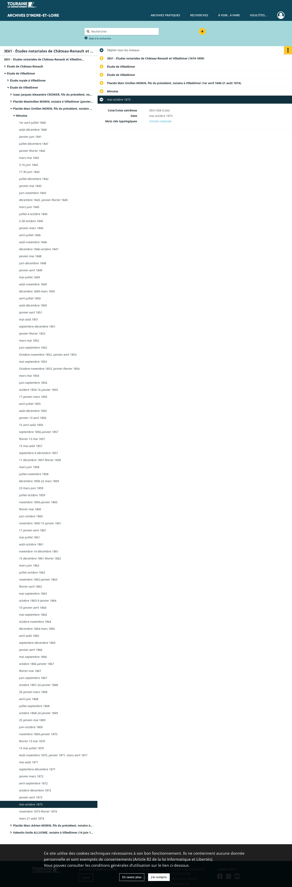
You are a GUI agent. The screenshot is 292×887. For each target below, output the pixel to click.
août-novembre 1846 (33, 242)
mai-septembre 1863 (33, 593)
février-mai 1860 (30, 509)
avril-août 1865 (29, 636)
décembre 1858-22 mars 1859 (39, 481)
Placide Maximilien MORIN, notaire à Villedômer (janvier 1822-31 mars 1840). (53, 101)
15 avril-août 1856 (31, 425)
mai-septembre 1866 (33, 657)
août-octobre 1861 (31, 544)
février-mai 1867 (30, 671)
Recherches (199, 15)
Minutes (21, 115)
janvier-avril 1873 (30, 797)
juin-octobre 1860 (31, 516)
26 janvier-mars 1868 (33, 692)
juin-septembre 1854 (33, 383)
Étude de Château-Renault (25, 66)
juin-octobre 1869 (31, 727)
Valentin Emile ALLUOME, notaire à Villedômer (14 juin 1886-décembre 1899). (53, 832)
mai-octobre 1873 (30, 804)
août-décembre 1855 (33, 411)
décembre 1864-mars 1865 (37, 629)
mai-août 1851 (28, 319)
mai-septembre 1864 (33, 615)
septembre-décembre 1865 (37, 643)
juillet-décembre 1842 (33, 179)
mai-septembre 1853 (33, 361)
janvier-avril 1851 (30, 312)
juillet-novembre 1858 (33, 474)
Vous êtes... (258, 15)
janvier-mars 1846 (31, 228)
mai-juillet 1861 (29, 537)
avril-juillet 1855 (30, 404)
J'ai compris (159, 877)
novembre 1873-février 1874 (38, 811)
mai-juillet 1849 (29, 277)
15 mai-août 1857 (30, 446)
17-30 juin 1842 (29, 172)
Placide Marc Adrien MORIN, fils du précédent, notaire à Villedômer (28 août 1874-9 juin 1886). (53, 825)
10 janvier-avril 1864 (32, 607)
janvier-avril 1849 (30, 270)
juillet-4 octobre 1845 (33, 214)
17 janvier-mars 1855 (33, 397)
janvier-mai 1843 (30, 186)
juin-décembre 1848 (32, 263)
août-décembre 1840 (33, 130)
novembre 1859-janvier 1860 (38, 502)
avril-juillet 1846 (30, 235)
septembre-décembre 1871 (37, 769)
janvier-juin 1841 (30, 137)
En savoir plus (131, 877)
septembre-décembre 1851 (37, 326)
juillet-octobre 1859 (32, 495)
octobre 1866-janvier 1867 (36, 664)
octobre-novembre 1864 (35, 622)
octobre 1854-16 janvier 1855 (38, 390)
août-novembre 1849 (33, 284)
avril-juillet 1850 (30, 298)
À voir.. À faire (229, 15)
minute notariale (160, 121)
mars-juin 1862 (29, 565)
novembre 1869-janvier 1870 (38, 734)
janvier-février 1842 (32, 151)
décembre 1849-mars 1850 (37, 291)
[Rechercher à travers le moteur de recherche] (123, 31)
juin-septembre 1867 (33, 678)
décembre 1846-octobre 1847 (38, 249)
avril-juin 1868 (28, 699)
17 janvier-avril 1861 (32, 530)
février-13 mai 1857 (32, 439)
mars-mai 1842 (29, 158)
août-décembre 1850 (33, 305)
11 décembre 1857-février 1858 (40, 460)
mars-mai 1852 (29, 340)
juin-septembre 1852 (33, 347)
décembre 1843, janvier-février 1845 (43, 200)
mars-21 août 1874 (31, 818)
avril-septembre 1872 (33, 783)
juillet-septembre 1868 (34, 706)
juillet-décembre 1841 (33, 144)
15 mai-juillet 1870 (31, 748)
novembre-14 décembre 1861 (39, 551)
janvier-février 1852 (32, 333)
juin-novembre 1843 (32, 193)
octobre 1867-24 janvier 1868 (38, 685)
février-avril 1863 (30, 586)
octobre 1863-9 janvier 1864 (37, 600)
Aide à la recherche (100, 38)
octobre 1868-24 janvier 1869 (38, 713)
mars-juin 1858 (29, 467)
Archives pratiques (165, 15)
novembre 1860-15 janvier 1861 (40, 523)
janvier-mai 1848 (30, 256)
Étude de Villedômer (21, 73)
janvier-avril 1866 (30, 650)
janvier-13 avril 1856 (32, 418)
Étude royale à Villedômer (28, 80)
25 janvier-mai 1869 (32, 720)
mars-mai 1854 (29, 376)
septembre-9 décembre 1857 (38, 453)
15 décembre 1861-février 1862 (40, 558)
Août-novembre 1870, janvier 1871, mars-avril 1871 (53, 755)
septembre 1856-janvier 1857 (38, 432)
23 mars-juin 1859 (31, 488)
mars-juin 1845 (29, 207)
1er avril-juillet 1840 (32, 123)
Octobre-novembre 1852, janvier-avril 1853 (48, 354)
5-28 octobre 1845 (31, 221)
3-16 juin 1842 (28, 165)
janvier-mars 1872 (31, 776)
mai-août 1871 (28, 762)
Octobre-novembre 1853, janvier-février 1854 (49, 369)
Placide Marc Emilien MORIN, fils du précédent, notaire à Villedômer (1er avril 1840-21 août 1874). (53, 108)
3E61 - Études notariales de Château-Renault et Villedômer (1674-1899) (44, 59)
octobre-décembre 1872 (35, 790)
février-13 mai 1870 (32, 741)
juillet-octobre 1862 (32, 572)
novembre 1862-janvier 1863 (38, 579)
